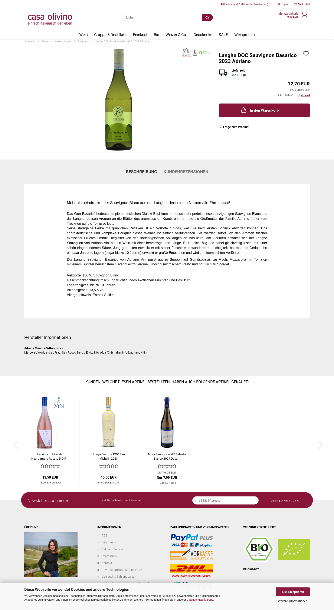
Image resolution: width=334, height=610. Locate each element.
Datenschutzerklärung (200, 599)
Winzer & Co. (176, 34)
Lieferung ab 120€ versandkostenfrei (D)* (246, 4)
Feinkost (140, 34)
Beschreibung (141, 171)
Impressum (109, 556)
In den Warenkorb (259, 109)
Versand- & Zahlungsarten (119, 576)
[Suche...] (207, 17)
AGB (105, 535)
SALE (223, 34)
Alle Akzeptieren (293, 592)
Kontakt (107, 563)
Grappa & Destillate (110, 34)
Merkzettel (302, 4)
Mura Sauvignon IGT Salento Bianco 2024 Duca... (167, 456)
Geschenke (202, 34)
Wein (83, 34)
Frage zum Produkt (236, 127)
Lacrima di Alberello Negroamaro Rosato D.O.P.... (50, 456)
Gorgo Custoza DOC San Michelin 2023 (108, 456)
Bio (156, 34)
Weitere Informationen (292, 601)
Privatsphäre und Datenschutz (122, 569)
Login (283, 4)
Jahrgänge (109, 542)
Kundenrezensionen (186, 171)
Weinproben (244, 34)
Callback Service (112, 549)
